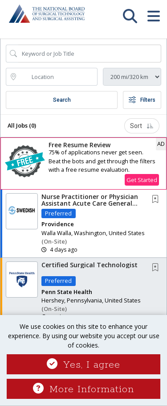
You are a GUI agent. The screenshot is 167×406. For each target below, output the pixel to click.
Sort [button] (142, 125)
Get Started (141, 180)
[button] (153, 20)
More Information (83, 389)
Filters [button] (142, 100)
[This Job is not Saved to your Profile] (157, 199)
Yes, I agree (84, 364)
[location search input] (58, 77)
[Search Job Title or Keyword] (89, 53)
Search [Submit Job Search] (62, 100)
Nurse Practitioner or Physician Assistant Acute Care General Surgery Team (89, 203)
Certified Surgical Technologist (89, 265)
